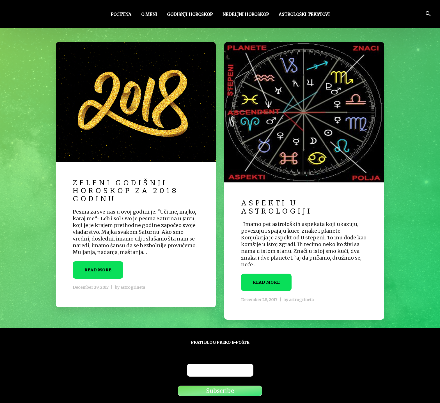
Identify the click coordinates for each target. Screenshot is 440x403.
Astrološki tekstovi (304, 15)
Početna (121, 15)
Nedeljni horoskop (246, 15)
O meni (149, 15)
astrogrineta (132, 287)
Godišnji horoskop (190, 15)
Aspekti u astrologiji (276, 207)
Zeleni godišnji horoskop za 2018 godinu (125, 190)
